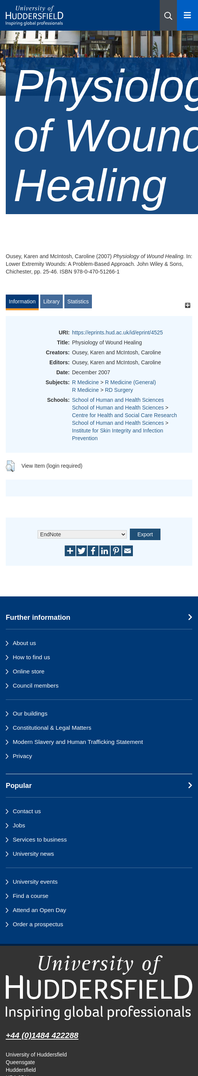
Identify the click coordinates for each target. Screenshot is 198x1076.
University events (35, 881)
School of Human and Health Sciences (118, 400)
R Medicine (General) (130, 382)
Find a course (30, 896)
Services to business (40, 839)
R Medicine (85, 382)
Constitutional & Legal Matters (52, 727)
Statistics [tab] (78, 301)
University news (33, 853)
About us (24, 643)
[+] (187, 305)
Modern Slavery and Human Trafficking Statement (78, 742)
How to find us (31, 657)
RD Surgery (119, 390)
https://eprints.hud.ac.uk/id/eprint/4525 (117, 332)
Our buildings (30, 713)
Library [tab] (51, 301)
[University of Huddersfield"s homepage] (99, 987)
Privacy (22, 756)
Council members (36, 685)
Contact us (27, 811)
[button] (168, 15)
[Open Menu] (187, 15)
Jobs (19, 825)
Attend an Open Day (39, 910)
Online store (28, 671)
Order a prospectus (38, 924)
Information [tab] (22, 301)
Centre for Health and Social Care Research (124, 415)
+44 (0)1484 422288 (42, 1035)
